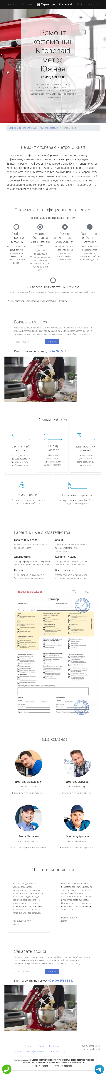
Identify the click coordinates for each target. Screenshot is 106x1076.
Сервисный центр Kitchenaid (22, 128)
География (26, 4)
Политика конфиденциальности (28, 1051)
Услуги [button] (11, 4)
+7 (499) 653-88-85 (53, 77)
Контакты (93, 4)
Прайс (80, 4)
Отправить (52, 341)
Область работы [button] (58, 1051)
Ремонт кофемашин (49, 128)
